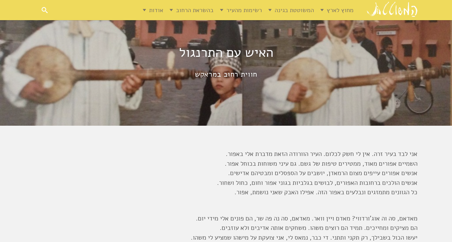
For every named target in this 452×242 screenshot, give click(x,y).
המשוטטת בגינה (294, 10)
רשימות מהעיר (244, 10)
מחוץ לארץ (340, 10)
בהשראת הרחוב (195, 10)
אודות (156, 10)
